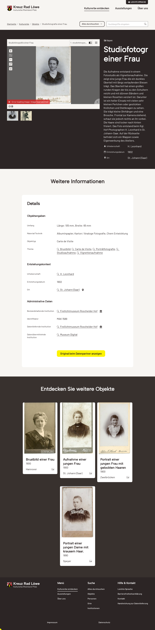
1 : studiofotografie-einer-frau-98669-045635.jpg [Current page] (79, 42)
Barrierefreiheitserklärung (130, 594)
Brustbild (64, 249)
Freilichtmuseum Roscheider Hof (77, 311)
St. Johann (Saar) (68, 289)
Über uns (143, 8)
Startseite (11, 24)
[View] (96, 42)
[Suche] (125, 24)
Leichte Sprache (137, 2)
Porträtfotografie (104, 249)
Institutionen (94, 608)
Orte (90, 603)
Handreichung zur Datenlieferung (133, 603)
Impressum (52, 622)
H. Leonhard (65, 273)
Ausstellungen (123, 8)
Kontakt (121, 598)
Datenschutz (104, 622)
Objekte (35, 24)
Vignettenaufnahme (90, 252)
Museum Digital (67, 334)
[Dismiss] (9, 102)
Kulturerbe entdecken (96, 8)
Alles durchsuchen (96, 589)
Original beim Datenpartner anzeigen (81, 353)
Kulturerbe (24, 24)
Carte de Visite (81, 249)
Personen (92, 598)
